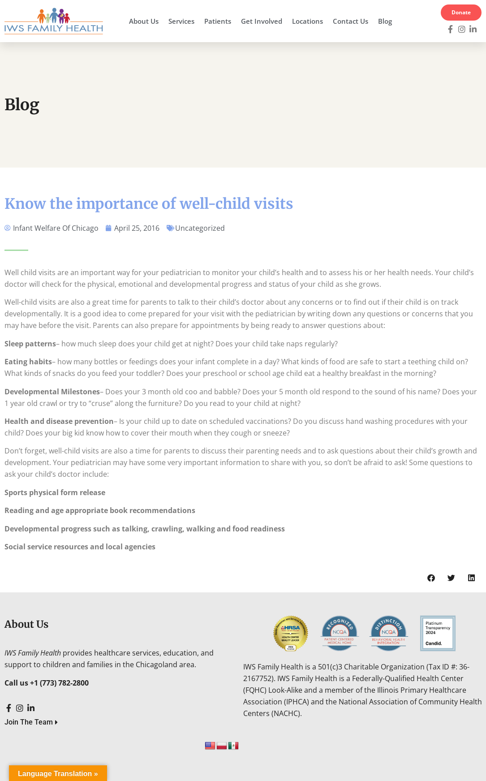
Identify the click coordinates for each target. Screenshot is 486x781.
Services (181, 21)
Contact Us (350, 21)
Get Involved (261, 21)
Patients (217, 21)
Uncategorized (200, 228)
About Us (144, 21)
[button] (431, 578)
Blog (385, 21)
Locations (307, 21)
